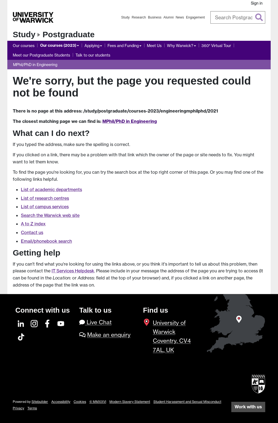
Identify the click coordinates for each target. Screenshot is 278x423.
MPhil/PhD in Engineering (35, 64)
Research (139, 17)
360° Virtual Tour (216, 45)
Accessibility (60, 402)
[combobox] (238, 17)
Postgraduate (69, 34)
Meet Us (154, 45)
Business (155, 17)
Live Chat (95, 322)
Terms (32, 408)
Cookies (80, 402)
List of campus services (45, 206)
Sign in (257, 3)
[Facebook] (47, 322)
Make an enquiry (109, 334)
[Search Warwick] (238, 17)
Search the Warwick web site (50, 215)
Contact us (32, 232)
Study (125, 17)
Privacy (18, 408)
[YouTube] (61, 322)
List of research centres (45, 198)
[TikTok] (21, 336)
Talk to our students (92, 55)
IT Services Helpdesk (73, 270)
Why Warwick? (180, 45)
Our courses (23, 45)
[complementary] (219, 382)
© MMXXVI (97, 402)
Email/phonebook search (46, 241)
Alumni (168, 17)
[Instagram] (34, 322)
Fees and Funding (123, 45)
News (180, 17)
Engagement (195, 17)
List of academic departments (51, 189)
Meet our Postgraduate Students (41, 55)
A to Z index (33, 223)
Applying (91, 45)
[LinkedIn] (21, 322)
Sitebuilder (39, 402)
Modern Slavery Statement (129, 402)
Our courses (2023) (58, 45)
